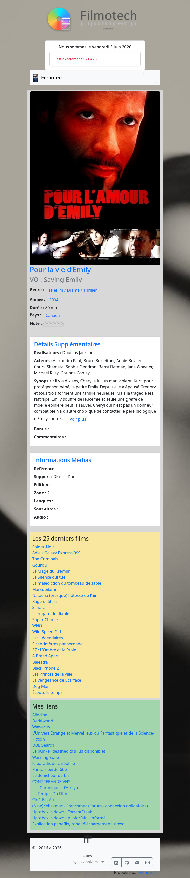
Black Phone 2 (45, 668)
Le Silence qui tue (49, 577)
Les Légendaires (47, 638)
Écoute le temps (47, 692)
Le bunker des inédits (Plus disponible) (68, 751)
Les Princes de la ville (52, 674)
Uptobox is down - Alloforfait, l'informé (69, 818)
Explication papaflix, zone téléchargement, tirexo (78, 824)
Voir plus (78, 419)
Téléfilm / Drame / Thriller (72, 290)
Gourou (39, 565)
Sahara (39, 607)
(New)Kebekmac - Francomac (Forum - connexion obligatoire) (90, 806)
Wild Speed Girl (46, 632)
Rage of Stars (44, 601)
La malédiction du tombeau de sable (66, 583)
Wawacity (41, 727)
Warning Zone (45, 757)
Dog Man (41, 686)
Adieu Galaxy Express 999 (56, 553)
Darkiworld (42, 721)
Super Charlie (45, 619)
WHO (37, 625)
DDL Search (43, 745)
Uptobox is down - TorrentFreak (62, 812)
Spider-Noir (43, 547)
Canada (53, 315)
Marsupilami (44, 589)
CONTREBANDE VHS (51, 781)
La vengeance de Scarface (56, 680)
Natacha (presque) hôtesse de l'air (64, 595)
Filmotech (148, 872)
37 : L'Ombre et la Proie (54, 650)
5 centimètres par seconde (57, 644)
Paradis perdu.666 (49, 769)
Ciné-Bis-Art (43, 799)
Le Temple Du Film (49, 793)
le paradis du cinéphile (53, 763)
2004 (53, 300)
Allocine (39, 715)
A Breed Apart (45, 656)
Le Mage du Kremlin (51, 571)
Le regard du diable (50, 613)
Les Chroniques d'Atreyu (55, 787)
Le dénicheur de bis (50, 775)
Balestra (40, 662)
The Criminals (45, 559)
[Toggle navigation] (150, 78)
